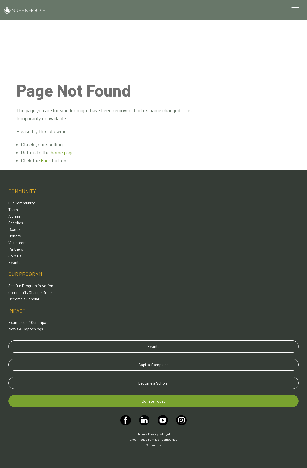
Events (14, 262)
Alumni (14, 215)
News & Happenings (25, 328)
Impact (17, 310)
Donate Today (153, 401)
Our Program (25, 274)
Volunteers (17, 242)
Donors (14, 235)
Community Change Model (30, 292)
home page (62, 152)
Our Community (21, 202)
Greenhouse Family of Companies (154, 439)
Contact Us (153, 445)
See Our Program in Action (30, 285)
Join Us (14, 255)
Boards (14, 229)
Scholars (15, 222)
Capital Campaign (154, 364)
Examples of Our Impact (29, 322)
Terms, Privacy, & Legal (153, 434)
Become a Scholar (23, 298)
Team (13, 209)
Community (22, 191)
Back (46, 160)
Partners (15, 249)
